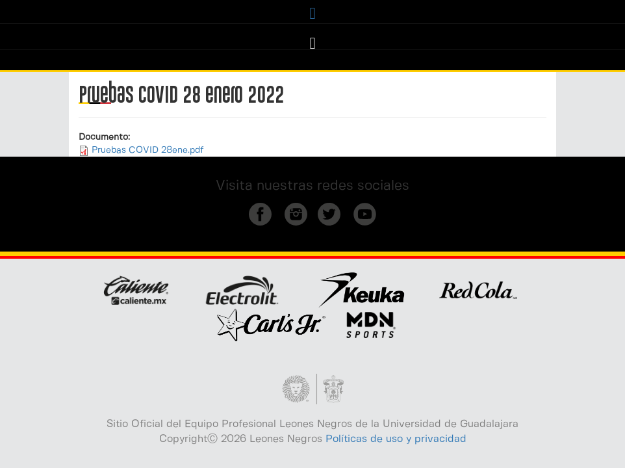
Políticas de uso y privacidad (395, 439)
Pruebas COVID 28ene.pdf (148, 150)
